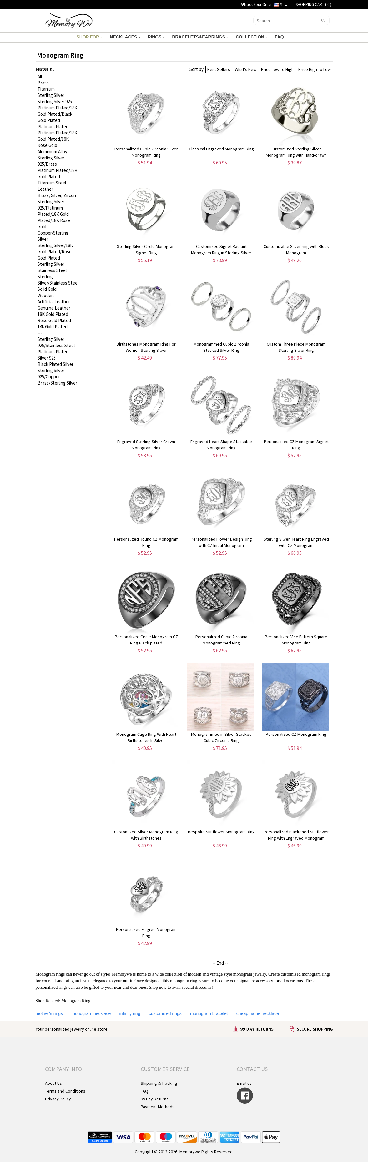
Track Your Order (256, 4)
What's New (245, 69)
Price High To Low (314, 69)
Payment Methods (157, 1106)
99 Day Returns (155, 1099)
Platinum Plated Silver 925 (53, 355)
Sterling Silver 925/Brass (51, 161)
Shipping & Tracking (159, 1083)
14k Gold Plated (53, 327)
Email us (244, 1083)
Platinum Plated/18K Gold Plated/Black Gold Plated (57, 114)
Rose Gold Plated (54, 320)
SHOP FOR (89, 36)
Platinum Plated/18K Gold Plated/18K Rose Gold (57, 139)
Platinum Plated (53, 126)
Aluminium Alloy (52, 151)
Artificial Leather (54, 302)
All (40, 76)
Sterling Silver (51, 95)
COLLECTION (251, 36)
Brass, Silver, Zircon (57, 195)
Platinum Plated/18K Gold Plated (57, 173)
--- (40, 333)
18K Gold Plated (53, 314)
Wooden (46, 295)
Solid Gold (47, 289)
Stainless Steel (52, 270)
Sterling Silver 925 (55, 101)
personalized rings (52, 987)
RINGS (156, 36)
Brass (43, 83)
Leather (45, 189)
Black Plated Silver (55, 364)
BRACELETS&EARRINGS (200, 36)
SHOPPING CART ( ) (313, 4)
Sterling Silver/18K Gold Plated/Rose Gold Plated (55, 251)
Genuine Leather (54, 308)
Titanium (46, 89)
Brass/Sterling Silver (57, 383)
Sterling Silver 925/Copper (51, 373)
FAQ (280, 36)
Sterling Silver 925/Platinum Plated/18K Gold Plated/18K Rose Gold (54, 214)
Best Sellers (218, 69)
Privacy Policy (58, 1099)
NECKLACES (125, 36)
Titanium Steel (52, 183)
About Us (53, 1083)
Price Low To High (277, 69)
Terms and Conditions (65, 1091)
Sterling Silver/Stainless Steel (58, 280)
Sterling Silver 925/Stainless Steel (56, 342)
